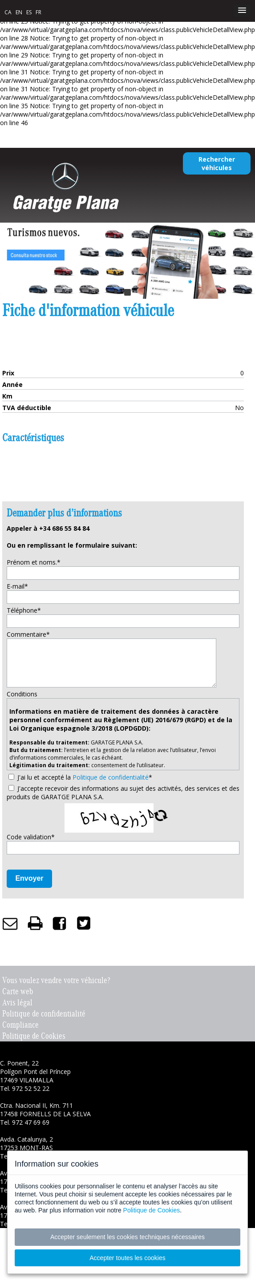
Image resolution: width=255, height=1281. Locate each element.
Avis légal (17, 1002)
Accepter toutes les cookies (127, 1257)
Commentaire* (28, 634)
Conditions (22, 694)
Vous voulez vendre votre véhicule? (56, 980)
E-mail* (17, 586)
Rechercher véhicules (216, 163)
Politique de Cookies (33, 1035)
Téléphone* (24, 610)
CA (8, 12)
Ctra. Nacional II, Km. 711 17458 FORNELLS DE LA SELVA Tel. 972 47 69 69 (45, 1113)
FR (38, 12)
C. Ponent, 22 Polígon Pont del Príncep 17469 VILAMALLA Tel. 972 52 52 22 (35, 1076)
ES (29, 12)
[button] (242, 10)
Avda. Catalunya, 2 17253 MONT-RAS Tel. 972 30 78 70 (26, 1147)
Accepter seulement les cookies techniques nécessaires (127, 1236)
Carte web (17, 991)
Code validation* (31, 837)
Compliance (20, 1024)
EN (19, 12)
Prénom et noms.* (34, 562)
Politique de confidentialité (111, 777)
